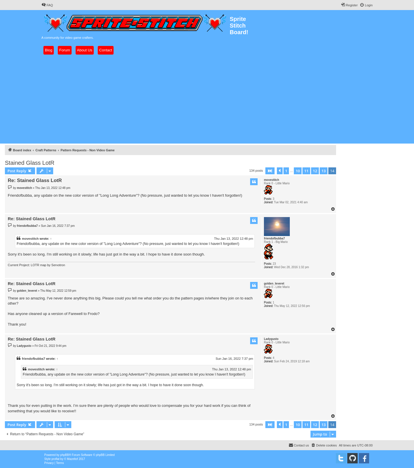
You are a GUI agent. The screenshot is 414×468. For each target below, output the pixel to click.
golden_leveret (274, 283)
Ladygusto (271, 339)
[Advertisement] (207, 99)
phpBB (64, 455)
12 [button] (315, 170)
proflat (55, 459)
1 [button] (286, 170)
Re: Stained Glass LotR (35, 180)
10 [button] (298, 170)
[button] (270, 170)
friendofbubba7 (274, 238)
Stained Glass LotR (29, 163)
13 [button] (323, 170)
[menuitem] (47, 5)
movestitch (271, 179)
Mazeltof (72, 459)
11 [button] (306, 170)
